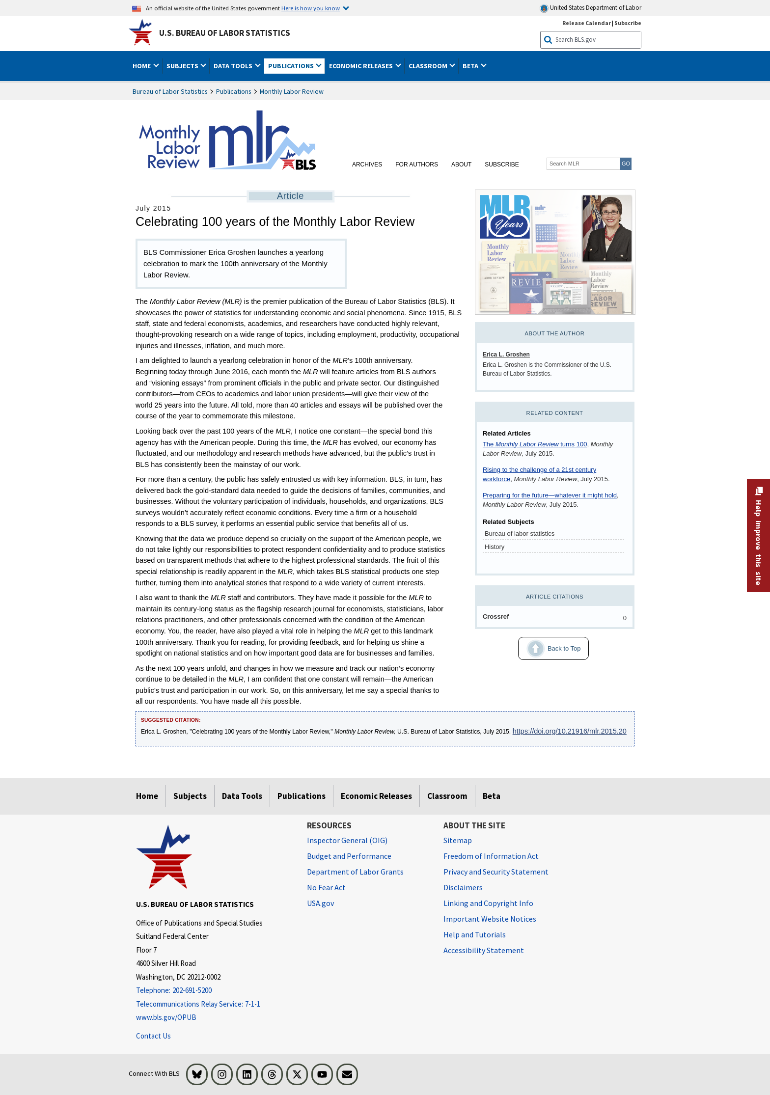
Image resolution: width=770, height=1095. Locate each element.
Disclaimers (463, 887)
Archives (367, 164)
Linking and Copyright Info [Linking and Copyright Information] (488, 903)
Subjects (190, 796)
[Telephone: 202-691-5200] (214, 990)
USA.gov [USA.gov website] (320, 903)
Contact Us (153, 1035)
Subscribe (502, 164)
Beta (491, 796)
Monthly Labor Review (292, 91)
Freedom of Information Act (491, 856)
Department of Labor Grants (355, 871)
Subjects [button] (183, 65)
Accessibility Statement (483, 950)
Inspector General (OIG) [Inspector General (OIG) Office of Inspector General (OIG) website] (347, 840)
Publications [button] (291, 65)
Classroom (447, 796)
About (461, 164)
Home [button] (142, 65)
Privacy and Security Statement (496, 871)
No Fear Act (326, 887)
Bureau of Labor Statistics (170, 91)
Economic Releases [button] (361, 65)
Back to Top (549, 648)
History (494, 546)
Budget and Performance (349, 856)
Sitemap (457, 840)
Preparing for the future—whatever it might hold (550, 495)
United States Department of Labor (590, 8)
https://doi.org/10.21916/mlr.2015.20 (570, 731)
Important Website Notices (489, 919)
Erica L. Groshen (506, 354)
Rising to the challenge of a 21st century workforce (539, 474)
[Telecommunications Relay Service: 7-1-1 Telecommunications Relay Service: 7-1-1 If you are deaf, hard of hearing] (214, 1004)
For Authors (416, 164)
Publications (233, 91)
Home (147, 796)
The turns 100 (535, 444)
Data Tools (242, 796)
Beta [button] (471, 65)
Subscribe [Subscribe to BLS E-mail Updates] (627, 23)
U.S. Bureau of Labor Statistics (224, 32)
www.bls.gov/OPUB (166, 1017)
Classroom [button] (429, 65)
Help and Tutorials (474, 934)
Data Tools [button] (234, 65)
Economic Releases (376, 796)
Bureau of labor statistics (519, 533)
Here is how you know (310, 8)
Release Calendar (586, 23)
